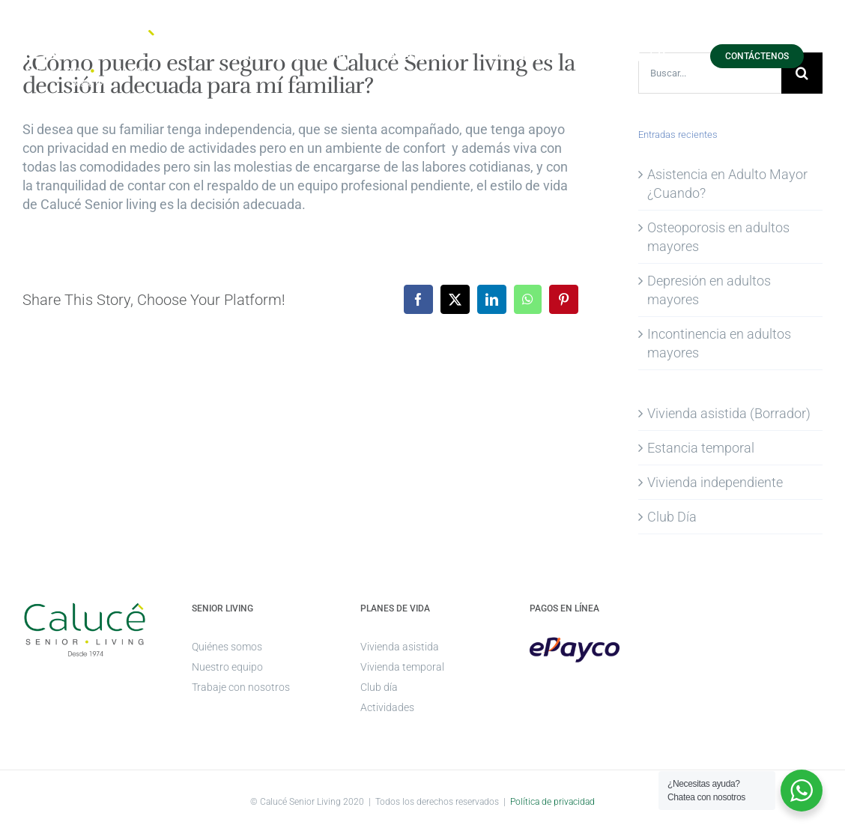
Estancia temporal (700, 448)
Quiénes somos (227, 647)
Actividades (387, 707)
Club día (379, 687)
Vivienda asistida (399, 647)
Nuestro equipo (227, 667)
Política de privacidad (552, 802)
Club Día (672, 517)
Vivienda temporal (402, 667)
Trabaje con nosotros (241, 687)
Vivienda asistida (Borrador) (729, 413)
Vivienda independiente (715, 482)
